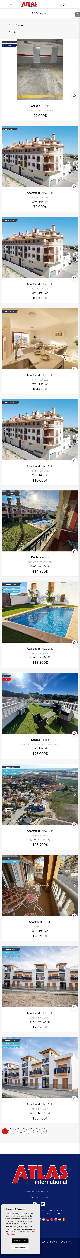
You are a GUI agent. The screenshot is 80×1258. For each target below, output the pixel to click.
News (49, 1210)
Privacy (54, 1242)
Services (60, 1210)
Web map (15, 1244)
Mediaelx (22, 1248)
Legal (45, 1242)
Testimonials (34, 1213)
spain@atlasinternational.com (40, 1191)
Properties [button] (34, 1210)
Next (75, 69)
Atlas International (29, 4)
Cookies (65, 1242)
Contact (50, 1213)
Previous (5, 69)
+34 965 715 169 (40, 1197)
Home (21, 1210)
